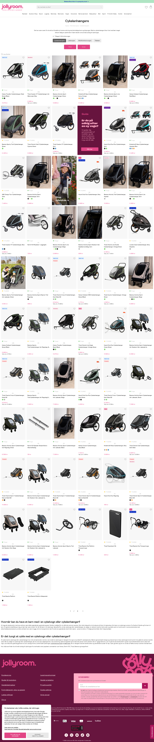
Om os (3, 700)
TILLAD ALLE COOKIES (15, 735)
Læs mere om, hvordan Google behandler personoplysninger (22, 729)
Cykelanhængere (84, 26)
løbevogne (67, 643)
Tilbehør (97, 40)
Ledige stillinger (7, 695)
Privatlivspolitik (45, 685)
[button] (146, 7)
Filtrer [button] (70, 47)
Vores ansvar (45, 695)
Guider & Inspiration (8, 680)
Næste (83, 611)
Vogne (67, 26)
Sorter (84, 47)
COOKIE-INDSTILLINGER (38, 735)
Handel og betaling (46, 680)
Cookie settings (45, 690)
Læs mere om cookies (11, 727)
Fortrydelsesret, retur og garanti (13, 690)
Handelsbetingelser (8, 685)
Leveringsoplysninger (47, 675)
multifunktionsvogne (57, 643)
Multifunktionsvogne (84, 40)
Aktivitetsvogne (74, 26)
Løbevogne (71, 40)
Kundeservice (6, 675)
